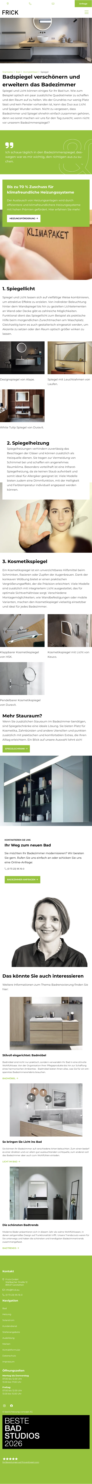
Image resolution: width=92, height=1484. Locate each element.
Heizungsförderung (22, 218)
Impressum (8, 1361)
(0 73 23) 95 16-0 (30, 3)
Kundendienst (9, 1326)
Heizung (6, 1314)
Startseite (7, 72)
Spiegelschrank (15, 748)
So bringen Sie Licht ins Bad (22, 1142)
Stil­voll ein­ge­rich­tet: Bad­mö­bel (24, 1055)
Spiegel (45, 72)
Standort (8, 3)
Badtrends (9, 1248)
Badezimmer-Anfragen (21, 879)
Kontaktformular (11, 1349)
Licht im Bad (9, 1161)
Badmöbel (8, 1078)
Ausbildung (8, 1338)
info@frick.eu (53, 3)
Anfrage (83, 3)
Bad (18, 72)
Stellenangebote (11, 1332)
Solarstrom (8, 1320)
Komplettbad (30, 72)
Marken (6, 1344)
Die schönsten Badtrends (20, 1225)
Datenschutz (9, 1355)
